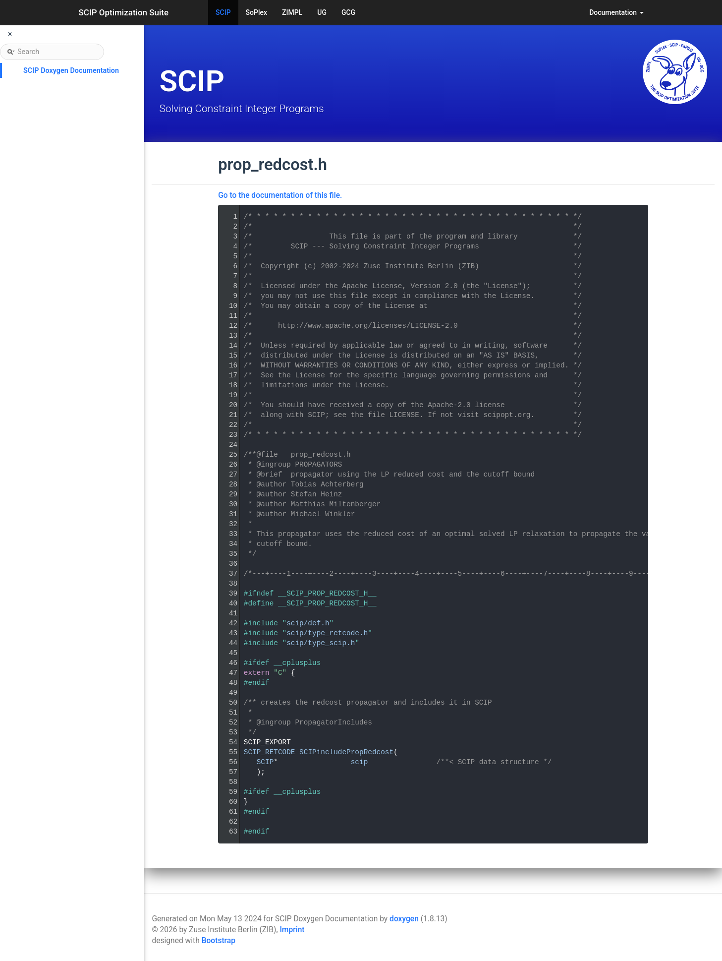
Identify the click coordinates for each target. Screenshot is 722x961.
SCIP (223, 12)
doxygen (404, 918)
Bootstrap (218, 940)
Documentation (616, 12)
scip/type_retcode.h (327, 633)
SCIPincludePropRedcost (346, 752)
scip (359, 762)
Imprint (291, 929)
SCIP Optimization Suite (124, 12)
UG (322, 12)
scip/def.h (307, 623)
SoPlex (256, 12)
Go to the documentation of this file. (280, 195)
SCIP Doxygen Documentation (71, 70)
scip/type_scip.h (320, 643)
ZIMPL (292, 12)
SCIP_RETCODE (269, 752)
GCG (348, 12)
